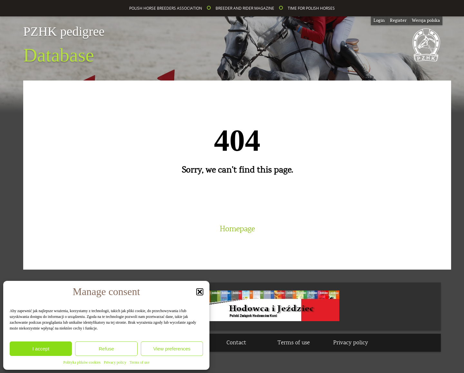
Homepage (237, 229)
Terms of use (140, 362)
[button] (200, 292)
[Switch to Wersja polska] (425, 20)
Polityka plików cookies (82, 362)
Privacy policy (115, 362)
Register (398, 20)
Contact (236, 343)
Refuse (106, 348)
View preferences (172, 348)
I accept (40, 348)
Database (63, 45)
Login (379, 20)
